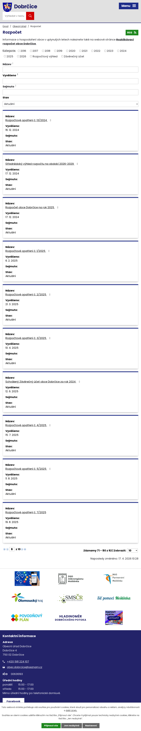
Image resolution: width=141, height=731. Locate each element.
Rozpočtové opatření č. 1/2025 (28, 251)
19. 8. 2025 (11, 522)
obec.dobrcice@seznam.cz (24, 667)
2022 (97, 51)
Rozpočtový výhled (45, 56)
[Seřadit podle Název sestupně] (13, 64)
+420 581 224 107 (18, 661)
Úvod (5, 26)
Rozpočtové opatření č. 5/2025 (28, 469)
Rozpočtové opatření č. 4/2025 (28, 425)
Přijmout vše (51, 725)
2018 (47, 51)
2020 (72, 51)
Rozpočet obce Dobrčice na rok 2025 (32, 207)
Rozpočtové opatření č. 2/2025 (28, 294)
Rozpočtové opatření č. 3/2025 (28, 338)
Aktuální (10, 145)
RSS (132, 32)
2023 (110, 51)
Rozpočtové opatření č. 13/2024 (28, 120)
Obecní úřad (19, 26)
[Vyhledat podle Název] (70, 69)
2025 (10, 56)
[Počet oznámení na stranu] (132, 550)
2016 (23, 51)
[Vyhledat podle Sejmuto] (70, 92)
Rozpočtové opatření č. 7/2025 (25, 512)
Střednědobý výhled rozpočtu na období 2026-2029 (42, 164)
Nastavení (91, 725)
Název (7, 64)
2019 (59, 51)
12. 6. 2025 (11, 391)
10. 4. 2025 (11, 348)
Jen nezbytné (71, 725)
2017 (35, 51)
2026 (23, 56)
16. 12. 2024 (12, 130)
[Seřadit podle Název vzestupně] (13, 62)
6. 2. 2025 (11, 260)
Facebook (13, 701)
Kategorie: (9, 50)
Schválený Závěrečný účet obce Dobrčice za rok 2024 (43, 381)
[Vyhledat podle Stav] (70, 104)
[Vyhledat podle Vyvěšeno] (70, 81)
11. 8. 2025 (11, 478)
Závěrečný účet (74, 56)
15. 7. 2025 (11, 435)
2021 (84, 51)
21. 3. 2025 (11, 304)
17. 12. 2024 (12, 173)
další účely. (71, 710)
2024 (123, 51)
